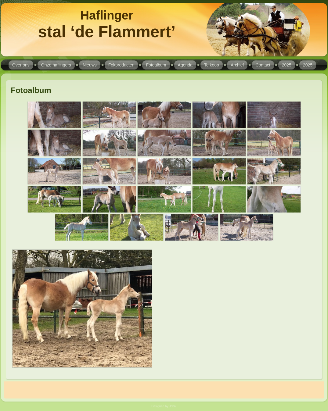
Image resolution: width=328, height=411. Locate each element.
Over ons (21, 65)
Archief (237, 65)
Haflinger (106, 15)
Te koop (211, 65)
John (172, 406)
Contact (262, 65)
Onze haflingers (56, 65)
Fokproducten (121, 65)
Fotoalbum (156, 65)
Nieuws (90, 65)
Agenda (185, 65)
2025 (286, 65)
